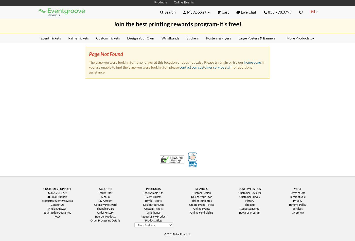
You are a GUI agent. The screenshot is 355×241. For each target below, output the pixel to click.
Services (298, 208)
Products (160, 2)
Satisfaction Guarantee (57, 212)
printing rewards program (182, 24)
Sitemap (250, 204)
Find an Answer (57, 208)
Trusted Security (172, 160)
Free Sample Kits (153, 192)
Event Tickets (153, 196)
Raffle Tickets (153, 200)
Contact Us (57, 204)
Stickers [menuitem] (193, 38)
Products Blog (153, 220)
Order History (105, 212)
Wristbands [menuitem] (170, 38)
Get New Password (105, 204)
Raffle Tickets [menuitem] (78, 38)
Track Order (105, 192)
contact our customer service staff (205, 67)
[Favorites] (300, 12)
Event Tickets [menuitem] (51, 38)
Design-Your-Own (201, 196)
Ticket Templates (202, 200)
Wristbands (153, 212)
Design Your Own (153, 204)
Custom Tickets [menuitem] (108, 38)
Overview (298, 212)
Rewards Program (249, 212)
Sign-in (105, 196)
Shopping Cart (105, 208)
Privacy (297, 200)
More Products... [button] (300, 38)
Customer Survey (249, 196)
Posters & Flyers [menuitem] (218, 38)
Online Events (184, 2)
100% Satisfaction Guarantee (193, 159)
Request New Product (153, 216)
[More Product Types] (153, 224)
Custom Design (202, 192)
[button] (167, 12)
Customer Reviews (249, 192)
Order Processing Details (105, 220)
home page (252, 62)
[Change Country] (314, 12)
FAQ (57, 216)
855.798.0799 (278, 12)
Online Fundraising (201, 212)
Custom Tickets (153, 208)
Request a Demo (249, 208)
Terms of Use (297, 192)
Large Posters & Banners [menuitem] (257, 38)
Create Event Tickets (201, 204)
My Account (105, 200)
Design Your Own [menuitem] (140, 38)
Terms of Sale (298, 196)
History (249, 200)
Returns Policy (297, 204)
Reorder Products (105, 216)
